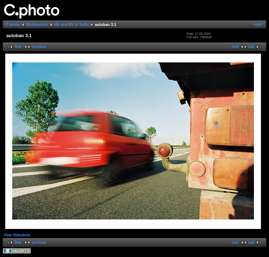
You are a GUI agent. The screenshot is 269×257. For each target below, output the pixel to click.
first (18, 47)
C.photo (13, 24)
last (251, 47)
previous (39, 47)
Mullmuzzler (37, 24)
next (235, 47)
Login (258, 24)
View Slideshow (17, 235)
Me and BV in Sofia (71, 24)
